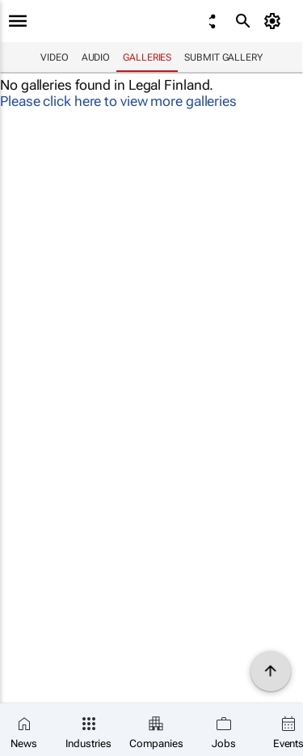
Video (54, 57)
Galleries (147, 57)
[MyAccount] (275, 21)
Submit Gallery (223, 57)
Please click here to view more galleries (118, 101)
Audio (96, 57)
